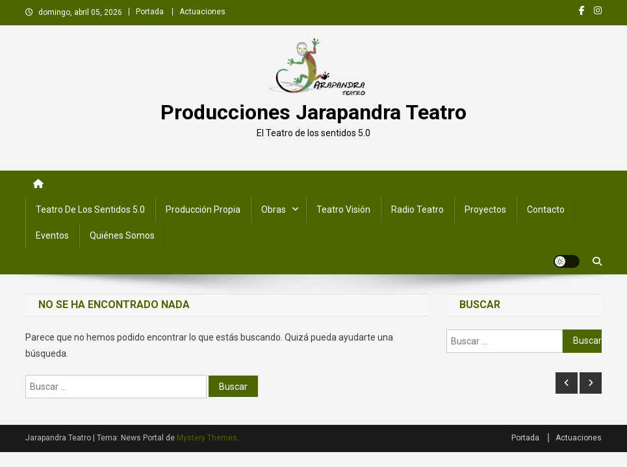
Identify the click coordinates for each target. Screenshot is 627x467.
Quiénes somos (122, 235)
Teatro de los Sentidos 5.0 (90, 209)
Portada (150, 11)
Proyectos (485, 209)
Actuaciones (202, 11)
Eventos (52, 235)
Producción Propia (203, 209)
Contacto (546, 209)
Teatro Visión (343, 209)
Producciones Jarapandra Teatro (313, 112)
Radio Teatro (417, 209)
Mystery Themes (207, 437)
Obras (273, 209)
